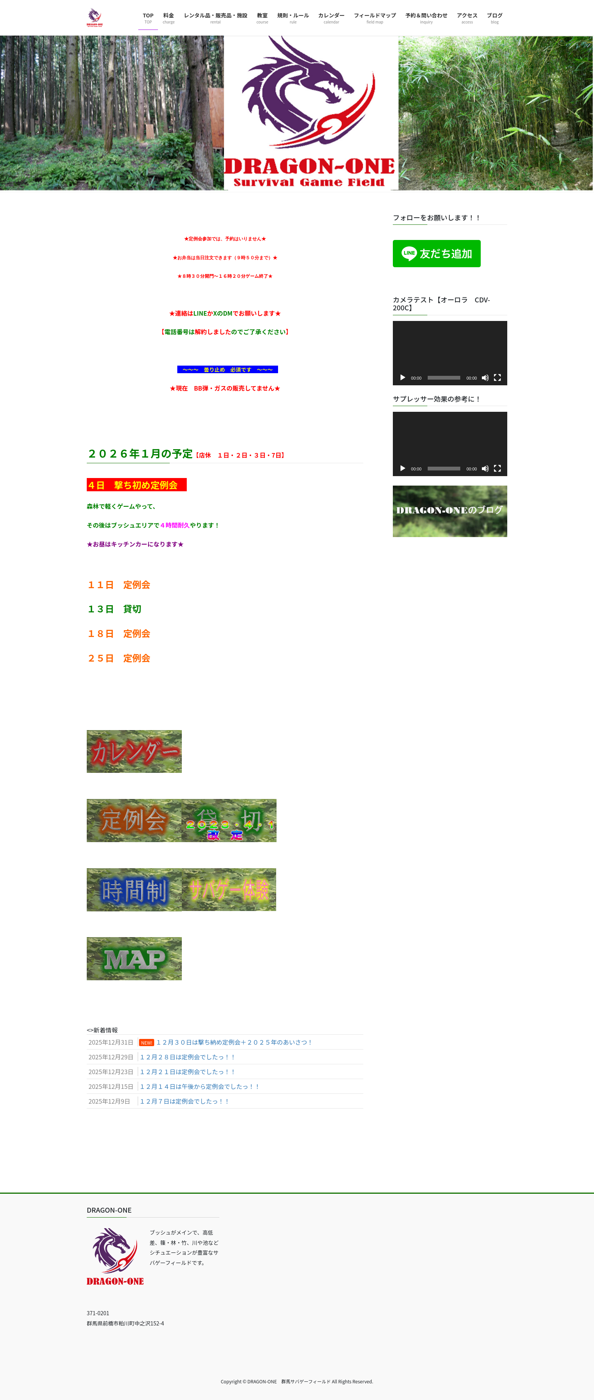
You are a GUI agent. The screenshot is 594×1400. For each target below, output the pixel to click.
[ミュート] (485, 378)
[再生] (402, 378)
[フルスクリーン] (497, 378)
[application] (450, 353)
